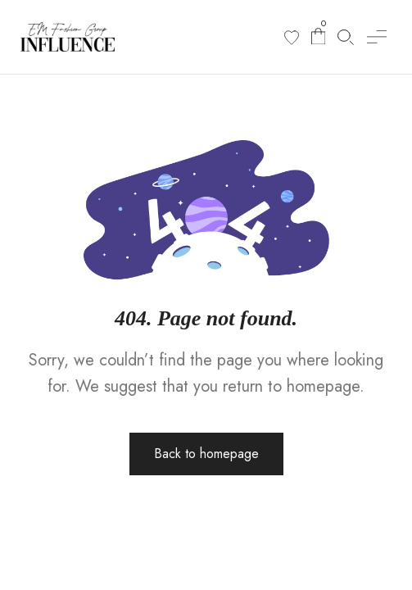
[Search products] (345, 37)
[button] (377, 37)
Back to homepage (206, 453)
